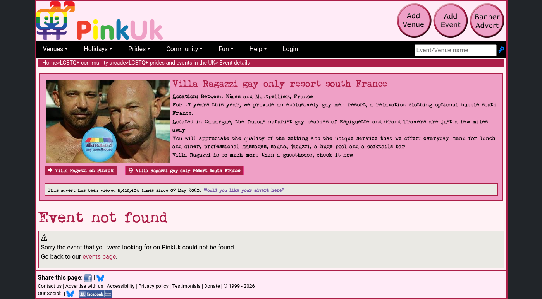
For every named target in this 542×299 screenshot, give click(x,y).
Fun (224, 49)
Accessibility (121, 286)
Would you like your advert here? (244, 190)
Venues (53, 49)
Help (255, 49)
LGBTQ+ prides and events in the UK (172, 63)
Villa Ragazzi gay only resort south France (184, 170)
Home (50, 63)
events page (99, 256)
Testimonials (186, 286)
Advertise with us (84, 286)
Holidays (96, 49)
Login (290, 49)
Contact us (50, 286)
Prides (137, 49)
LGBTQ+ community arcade (93, 63)
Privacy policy (153, 286)
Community (182, 49)
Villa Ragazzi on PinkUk (81, 170)
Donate (212, 286)
